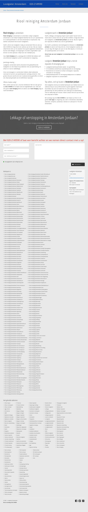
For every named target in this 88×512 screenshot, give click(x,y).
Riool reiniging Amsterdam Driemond (13, 258)
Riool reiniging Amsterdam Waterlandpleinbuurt (15, 367)
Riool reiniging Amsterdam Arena (12, 204)
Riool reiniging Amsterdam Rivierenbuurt (14, 297)
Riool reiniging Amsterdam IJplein (35, 192)
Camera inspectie (8, 435)
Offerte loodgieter (49, 433)
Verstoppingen (22, 466)
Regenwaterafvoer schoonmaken (64, 413)
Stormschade (7, 488)
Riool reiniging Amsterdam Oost (35, 246)
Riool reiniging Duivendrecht (35, 315)
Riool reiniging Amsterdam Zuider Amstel (38, 291)
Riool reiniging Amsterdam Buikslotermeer (14, 220)
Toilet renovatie (8, 494)
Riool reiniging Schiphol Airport (36, 361)
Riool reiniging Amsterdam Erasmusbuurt (14, 268)
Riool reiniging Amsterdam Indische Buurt (37, 196)
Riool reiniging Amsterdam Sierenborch (13, 309)
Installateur (31, 429)
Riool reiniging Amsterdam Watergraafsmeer (14, 363)
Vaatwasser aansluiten (24, 456)
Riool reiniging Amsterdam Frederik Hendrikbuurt (15, 272)
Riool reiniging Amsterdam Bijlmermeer (13, 212)
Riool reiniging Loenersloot (35, 337)
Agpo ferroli (7, 409)
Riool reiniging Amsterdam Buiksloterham (14, 218)
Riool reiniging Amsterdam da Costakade (14, 232)
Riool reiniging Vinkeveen (35, 371)
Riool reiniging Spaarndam (35, 363)
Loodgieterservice (49, 425)
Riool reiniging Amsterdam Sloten (12, 313)
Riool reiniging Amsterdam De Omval (13, 244)
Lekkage (47, 409)
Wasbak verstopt (23, 492)
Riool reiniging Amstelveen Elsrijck (12, 182)
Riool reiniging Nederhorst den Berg (37, 347)
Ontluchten (47, 439)
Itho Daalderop (32, 443)
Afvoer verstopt (8, 407)
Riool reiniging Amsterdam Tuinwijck (13, 343)
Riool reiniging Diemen (34, 311)
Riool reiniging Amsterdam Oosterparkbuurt (38, 254)
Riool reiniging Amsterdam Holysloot (36, 184)
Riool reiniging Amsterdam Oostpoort (36, 258)
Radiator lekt (59, 407)
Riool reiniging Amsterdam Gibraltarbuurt (14, 280)
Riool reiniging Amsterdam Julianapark (36, 202)
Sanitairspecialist (8, 470)
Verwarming (22, 472)
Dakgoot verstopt (20, 421)
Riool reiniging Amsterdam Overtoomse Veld (38, 274)
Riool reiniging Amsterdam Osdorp (36, 262)
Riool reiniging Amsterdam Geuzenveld (13, 278)
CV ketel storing (8, 445)
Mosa (46, 429)
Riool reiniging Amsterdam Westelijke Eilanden (15, 379)
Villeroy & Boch (22, 480)
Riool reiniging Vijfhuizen (34, 369)
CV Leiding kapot (8, 447)
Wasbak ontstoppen (23, 490)
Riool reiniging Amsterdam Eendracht (13, 264)
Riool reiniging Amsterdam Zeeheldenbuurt (38, 285)
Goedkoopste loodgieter (34, 407)
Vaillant (21, 460)
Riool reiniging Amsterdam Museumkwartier (38, 228)
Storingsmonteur (8, 486)
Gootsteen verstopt (33, 413)
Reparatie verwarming (61, 425)
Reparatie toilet (60, 423)
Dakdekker (18, 409)
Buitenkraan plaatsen (9, 433)
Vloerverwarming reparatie (25, 486)
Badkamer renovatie (9, 417)
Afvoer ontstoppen (9, 405)
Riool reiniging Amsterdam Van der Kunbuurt (15, 345)
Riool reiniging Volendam (35, 375)
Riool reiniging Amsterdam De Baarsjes (13, 238)
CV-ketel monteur (20, 405)
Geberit (18, 447)
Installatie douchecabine (34, 433)
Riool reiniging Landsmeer (35, 327)
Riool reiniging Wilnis (34, 383)
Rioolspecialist (8, 456)
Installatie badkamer (33, 431)
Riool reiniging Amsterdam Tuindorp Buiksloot (15, 335)
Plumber (47, 447)
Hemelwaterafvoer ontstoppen (36, 421)
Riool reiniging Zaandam (34, 385)
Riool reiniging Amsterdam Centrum (12, 226)
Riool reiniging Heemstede (35, 321)
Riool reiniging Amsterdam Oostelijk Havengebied (39, 248)
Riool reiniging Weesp (34, 379)
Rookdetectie (7, 462)
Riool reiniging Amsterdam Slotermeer (13, 317)
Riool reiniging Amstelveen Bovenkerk (13, 180)
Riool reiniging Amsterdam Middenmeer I (37, 224)
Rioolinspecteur (8, 452)
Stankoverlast (8, 480)
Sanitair (6, 468)
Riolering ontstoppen (61, 429)
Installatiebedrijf (33, 439)
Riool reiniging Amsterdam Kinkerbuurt (37, 210)
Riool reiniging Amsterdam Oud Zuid (36, 264)
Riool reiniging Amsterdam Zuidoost (37, 293)
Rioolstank (7, 458)
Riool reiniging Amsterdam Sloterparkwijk (14, 319)
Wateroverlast (36, 450)
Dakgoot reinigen (20, 413)
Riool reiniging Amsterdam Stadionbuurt (13, 327)
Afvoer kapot (7, 403)
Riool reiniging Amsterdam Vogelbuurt (13, 355)
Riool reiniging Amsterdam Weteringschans (14, 385)
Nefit (46, 431)
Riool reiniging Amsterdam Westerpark (13, 381)
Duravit (18, 435)
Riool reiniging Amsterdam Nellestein (36, 230)
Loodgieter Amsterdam (14, 3)
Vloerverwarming (23, 482)
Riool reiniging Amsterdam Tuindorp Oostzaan (15, 341)
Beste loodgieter (8, 421)
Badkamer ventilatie (9, 419)
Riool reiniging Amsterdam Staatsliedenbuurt (14, 325)
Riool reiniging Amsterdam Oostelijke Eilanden (38, 250)
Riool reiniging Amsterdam (10, 196)
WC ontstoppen (36, 454)
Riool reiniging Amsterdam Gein (12, 276)
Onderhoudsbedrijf (49, 435)
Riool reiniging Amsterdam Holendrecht (37, 182)
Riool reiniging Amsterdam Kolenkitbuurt (37, 212)
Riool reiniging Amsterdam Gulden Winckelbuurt (39, 174)
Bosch (6, 429)
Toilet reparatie (22, 450)
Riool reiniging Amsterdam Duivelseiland (14, 260)
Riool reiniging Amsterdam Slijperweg (13, 311)
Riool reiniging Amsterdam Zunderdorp (38, 295)
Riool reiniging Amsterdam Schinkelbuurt (14, 303)
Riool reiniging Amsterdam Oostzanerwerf (37, 260)
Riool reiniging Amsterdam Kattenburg (36, 208)
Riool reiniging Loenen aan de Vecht (37, 335)
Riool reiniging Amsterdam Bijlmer (12, 210)
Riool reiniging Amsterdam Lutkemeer (36, 218)
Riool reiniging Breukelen (34, 305)
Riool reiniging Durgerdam (35, 317)
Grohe (30, 415)
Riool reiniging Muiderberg (35, 345)
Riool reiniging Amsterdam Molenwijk (36, 226)
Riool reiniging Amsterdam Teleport (12, 329)
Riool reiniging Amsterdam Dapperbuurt (13, 234)
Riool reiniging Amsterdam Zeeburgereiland (14, 393)
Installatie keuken (33, 435)
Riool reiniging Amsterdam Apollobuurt (13, 202)
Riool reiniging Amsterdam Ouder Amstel (37, 266)
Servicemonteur (8, 476)
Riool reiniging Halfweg (34, 319)
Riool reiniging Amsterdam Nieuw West (37, 234)
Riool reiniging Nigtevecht (35, 353)
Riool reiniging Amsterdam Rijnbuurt (13, 295)
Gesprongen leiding (33, 405)
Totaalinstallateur (23, 454)
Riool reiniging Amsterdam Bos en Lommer (14, 214)
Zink (34, 458)
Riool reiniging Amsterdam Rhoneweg (13, 291)
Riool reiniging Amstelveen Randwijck (13, 188)
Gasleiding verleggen (21, 445)
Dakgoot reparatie (20, 415)
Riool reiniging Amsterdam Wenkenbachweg (14, 373)
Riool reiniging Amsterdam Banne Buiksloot (14, 206)
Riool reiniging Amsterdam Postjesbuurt (37, 282)
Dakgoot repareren (20, 417)
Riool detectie (60, 433)
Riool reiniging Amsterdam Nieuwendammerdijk (39, 236)
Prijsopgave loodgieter (62, 403)
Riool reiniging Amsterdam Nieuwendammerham (39, 238)
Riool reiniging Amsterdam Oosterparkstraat (38, 256)
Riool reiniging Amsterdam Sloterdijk (13, 315)
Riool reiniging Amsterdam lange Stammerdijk (38, 214)
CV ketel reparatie (8, 443)
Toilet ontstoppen (8, 492)
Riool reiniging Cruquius (34, 309)
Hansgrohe (31, 419)
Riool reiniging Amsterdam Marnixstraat (37, 220)
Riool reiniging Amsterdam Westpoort (13, 383)
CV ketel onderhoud (9, 441)
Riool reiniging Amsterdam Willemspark (13, 387)
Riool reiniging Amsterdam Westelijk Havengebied (16, 377)
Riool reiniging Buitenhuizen (35, 307)
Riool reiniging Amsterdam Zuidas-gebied (38, 289)
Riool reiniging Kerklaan (34, 325)
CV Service (18, 403)
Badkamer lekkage (9, 415)
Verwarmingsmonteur (24, 476)
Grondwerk (31, 417)
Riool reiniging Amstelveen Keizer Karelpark (14, 184)
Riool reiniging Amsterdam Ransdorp (13, 287)
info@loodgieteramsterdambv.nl (76, 177)
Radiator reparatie (61, 409)
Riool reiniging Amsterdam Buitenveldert (14, 222)
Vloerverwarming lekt (24, 484)
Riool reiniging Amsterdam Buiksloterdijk (14, 216)
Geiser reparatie (32, 403)
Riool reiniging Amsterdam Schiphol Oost (14, 307)
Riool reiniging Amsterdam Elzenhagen (13, 266)
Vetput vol (21, 478)
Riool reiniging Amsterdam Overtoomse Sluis (38, 272)
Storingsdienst (8, 484)
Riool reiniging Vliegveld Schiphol (36, 373)
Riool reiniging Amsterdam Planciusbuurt (37, 278)
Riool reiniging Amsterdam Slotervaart (13, 321)
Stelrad (6, 482)
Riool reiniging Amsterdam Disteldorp (13, 254)
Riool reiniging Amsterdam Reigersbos (13, 289)
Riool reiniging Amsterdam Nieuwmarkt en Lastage (39, 240)
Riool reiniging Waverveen (35, 377)
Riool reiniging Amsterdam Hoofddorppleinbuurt (39, 186)
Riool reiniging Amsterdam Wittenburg (13, 390)
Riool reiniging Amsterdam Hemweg (36, 180)
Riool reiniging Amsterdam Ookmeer (36, 244)
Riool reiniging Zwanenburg (35, 390)
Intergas (31, 441)
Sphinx (6, 478)
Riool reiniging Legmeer (34, 329)
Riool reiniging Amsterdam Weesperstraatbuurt (15, 369)
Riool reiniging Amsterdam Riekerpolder (13, 293)
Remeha (58, 415)
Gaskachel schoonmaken (21, 443)
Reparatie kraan (60, 421)
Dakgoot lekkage (20, 411)
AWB (6, 413)
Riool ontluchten (60, 443)
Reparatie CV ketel (61, 417)
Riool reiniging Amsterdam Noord (35, 242)
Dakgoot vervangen (20, 423)
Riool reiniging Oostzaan (34, 355)
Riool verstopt (8, 450)
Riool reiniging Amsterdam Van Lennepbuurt (14, 349)
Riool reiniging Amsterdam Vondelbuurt (13, 361)
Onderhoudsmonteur (50, 437)
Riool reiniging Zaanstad (34, 387)
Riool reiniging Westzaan (34, 381)
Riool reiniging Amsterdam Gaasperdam (13, 274)
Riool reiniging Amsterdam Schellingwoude (14, 301)
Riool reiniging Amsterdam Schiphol (12, 305)
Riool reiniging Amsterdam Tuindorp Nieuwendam (16, 339)
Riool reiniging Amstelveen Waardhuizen (13, 192)
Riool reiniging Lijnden (34, 331)
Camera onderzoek (9, 437)
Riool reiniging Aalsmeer (10, 174)
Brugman (7, 431)
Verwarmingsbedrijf (23, 474)
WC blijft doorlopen (37, 452)
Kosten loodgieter (49, 407)
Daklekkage (18, 425)
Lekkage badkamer (49, 411)
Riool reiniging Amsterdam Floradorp (13, 270)
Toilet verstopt (22, 452)
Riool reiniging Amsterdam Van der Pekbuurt (14, 347)
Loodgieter (47, 419)
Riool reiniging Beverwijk (34, 301)
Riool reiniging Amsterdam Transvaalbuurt (14, 331)
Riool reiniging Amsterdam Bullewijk (13, 224)
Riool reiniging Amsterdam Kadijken (36, 204)
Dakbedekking (19, 407)
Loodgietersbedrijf (49, 423)
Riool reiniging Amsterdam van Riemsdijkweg (15, 351)
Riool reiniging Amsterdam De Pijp (12, 246)
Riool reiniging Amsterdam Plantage (36, 280)
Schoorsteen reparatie (9, 472)
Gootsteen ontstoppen (34, 411)
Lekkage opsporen (49, 415)
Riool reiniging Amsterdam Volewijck (13, 359)
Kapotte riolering (33, 447)
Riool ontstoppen (61, 445)
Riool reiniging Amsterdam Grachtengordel (14, 282)
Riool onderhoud (60, 441)
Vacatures (21, 458)
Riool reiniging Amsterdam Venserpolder (13, 353)
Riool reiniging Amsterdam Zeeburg (12, 391)
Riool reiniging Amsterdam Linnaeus (36, 216)
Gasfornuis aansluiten (21, 441)
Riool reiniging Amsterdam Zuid (36, 287)
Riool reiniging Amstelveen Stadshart (13, 190)
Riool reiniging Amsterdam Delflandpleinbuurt (15, 250)
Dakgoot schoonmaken (21, 419)
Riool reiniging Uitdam (34, 365)
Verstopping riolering (24, 464)
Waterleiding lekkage (24, 494)
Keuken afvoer (48, 403)
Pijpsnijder (47, 443)
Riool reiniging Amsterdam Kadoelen (36, 206)
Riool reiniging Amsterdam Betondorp (13, 208)
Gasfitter (18, 439)
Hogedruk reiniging (33, 425)
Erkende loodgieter (20, 437)
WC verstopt (36, 456)
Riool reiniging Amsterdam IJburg (35, 190)
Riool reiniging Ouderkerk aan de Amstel (38, 357)
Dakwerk (18, 433)
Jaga (30, 445)
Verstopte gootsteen (23, 470)
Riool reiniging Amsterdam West (12, 375)
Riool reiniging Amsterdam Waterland (13, 365)
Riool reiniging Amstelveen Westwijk (13, 194)
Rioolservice (7, 454)
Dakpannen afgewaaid (21, 427)
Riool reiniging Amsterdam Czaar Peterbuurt (14, 230)
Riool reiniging (60, 447)
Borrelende (7, 427)
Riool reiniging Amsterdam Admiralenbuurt (14, 198)
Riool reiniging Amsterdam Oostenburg (37, 252)
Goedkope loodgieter (34, 409)
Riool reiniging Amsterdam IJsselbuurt (36, 194)
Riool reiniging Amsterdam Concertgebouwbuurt (15, 228)
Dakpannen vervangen (21, 429)
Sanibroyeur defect (9, 464)
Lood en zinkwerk (49, 417)
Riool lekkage (60, 439)
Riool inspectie (60, 435)
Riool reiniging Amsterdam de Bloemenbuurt (14, 240)
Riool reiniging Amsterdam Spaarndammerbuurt (15, 323)
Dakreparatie (19, 431)
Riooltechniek (8, 460)
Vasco (20, 462)
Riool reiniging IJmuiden (34, 323)
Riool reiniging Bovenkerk (35, 303)
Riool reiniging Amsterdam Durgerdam (13, 262)
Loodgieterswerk (48, 427)
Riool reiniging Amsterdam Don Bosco (13, 256)
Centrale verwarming (9, 439)
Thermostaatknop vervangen (11, 490)
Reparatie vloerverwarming (63, 427)
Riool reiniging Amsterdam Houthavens (37, 188)
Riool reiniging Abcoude (10, 176)
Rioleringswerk (60, 431)
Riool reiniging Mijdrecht (34, 339)
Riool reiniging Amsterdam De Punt (12, 248)
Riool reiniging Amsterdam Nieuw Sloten (37, 232)
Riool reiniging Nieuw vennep (35, 349)
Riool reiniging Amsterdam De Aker (12, 236)
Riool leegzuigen (60, 437)
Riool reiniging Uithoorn (34, 367)
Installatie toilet (32, 437)
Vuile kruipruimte (23, 488)
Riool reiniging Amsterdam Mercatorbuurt (37, 222)
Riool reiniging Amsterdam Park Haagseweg (38, 276)
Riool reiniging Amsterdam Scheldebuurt (13, 299)
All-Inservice (7, 411)
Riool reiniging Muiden (34, 343)
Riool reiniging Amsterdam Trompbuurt (13, 333)
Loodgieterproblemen (50, 421)
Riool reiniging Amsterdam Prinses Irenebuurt (15, 285)
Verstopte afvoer (23, 468)
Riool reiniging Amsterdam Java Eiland (36, 198)
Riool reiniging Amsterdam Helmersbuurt (37, 178)
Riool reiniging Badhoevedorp (36, 299)
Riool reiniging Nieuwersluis (35, 351)
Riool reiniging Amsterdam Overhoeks (36, 270)
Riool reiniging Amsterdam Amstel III (13, 200)
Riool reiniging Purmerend (35, 359)
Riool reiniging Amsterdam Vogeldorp (13, 357)
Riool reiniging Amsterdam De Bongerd (13, 242)
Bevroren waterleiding (9, 423)
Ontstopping (48, 441)
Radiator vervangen (61, 411)
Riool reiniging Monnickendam (36, 341)
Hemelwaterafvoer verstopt (35, 423)
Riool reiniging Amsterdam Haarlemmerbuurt (38, 176)
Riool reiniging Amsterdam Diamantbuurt (14, 252)
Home (4, 10)
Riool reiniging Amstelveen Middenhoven (14, 186)
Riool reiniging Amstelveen (10, 178)
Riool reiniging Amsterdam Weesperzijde (13, 371)
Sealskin (6, 474)
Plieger (46, 445)
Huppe (30, 427)
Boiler (6, 425)
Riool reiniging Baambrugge (35, 297)
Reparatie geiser (60, 419)
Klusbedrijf (47, 405)
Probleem (59, 405)
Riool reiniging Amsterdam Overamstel (36, 268)
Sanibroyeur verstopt (9, 466)
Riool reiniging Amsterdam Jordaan (15, 10)
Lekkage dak (48, 413)
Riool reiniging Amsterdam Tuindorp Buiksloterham (16, 337)
